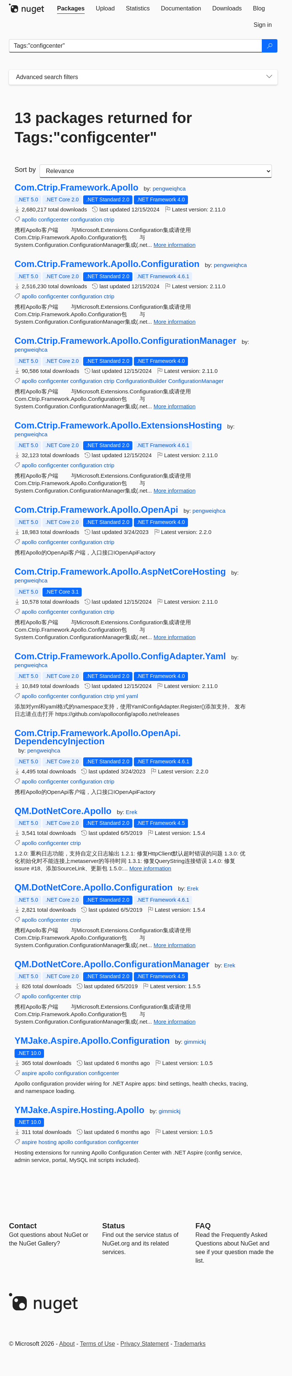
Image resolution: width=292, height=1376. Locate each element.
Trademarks (190, 1344)
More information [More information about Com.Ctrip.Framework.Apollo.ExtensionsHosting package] (175, 490)
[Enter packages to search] (135, 46)
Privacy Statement (144, 1344)
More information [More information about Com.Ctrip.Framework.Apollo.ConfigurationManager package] (175, 406)
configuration (86, 219)
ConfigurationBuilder (141, 381)
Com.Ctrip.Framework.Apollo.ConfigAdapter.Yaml (120, 656)
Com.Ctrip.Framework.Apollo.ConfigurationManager (125, 341)
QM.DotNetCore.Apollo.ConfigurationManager (112, 964)
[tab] (70, 8)
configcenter (53, 219)
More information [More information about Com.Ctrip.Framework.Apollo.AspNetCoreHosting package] (175, 637)
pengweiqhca (169, 188)
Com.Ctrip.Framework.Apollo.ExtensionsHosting (118, 425)
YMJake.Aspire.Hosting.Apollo (79, 1110)
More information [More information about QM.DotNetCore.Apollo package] (150, 868)
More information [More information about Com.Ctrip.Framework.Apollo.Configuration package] (175, 321)
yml (120, 696)
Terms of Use (97, 1344)
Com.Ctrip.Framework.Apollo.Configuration (107, 264)
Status (113, 1226)
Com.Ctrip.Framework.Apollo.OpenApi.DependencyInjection (97, 737)
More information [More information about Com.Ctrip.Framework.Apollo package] (175, 245)
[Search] (269, 46)
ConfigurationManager (195, 381)
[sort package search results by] (156, 171)
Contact (23, 1226)
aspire (29, 1073)
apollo (29, 219)
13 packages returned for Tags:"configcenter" (103, 127)
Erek (131, 812)
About (67, 1344)
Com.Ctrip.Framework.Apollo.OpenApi (96, 510)
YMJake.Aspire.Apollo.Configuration (92, 1041)
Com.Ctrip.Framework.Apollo (76, 187)
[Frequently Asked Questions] (203, 1226)
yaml (132, 696)
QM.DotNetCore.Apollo (63, 811)
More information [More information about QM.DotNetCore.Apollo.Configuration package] (175, 945)
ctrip (109, 219)
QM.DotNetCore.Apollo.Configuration (94, 887)
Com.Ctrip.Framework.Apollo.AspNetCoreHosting (120, 572)
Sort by (25, 169)
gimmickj (194, 1042)
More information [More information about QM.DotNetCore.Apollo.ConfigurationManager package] (175, 1021)
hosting (47, 1142)
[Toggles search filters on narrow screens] (269, 77)
